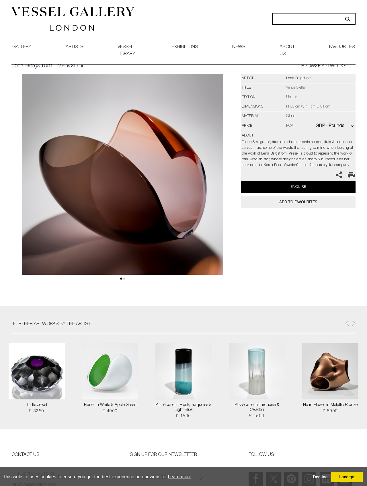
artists (74, 47)
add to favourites (298, 202)
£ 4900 (110, 411)
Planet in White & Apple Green (110, 405)
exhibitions (185, 47)
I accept (347, 477)
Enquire (298, 187)
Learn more (179, 476)
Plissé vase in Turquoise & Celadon (257, 407)
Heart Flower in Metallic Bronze (330, 405)
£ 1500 (183, 416)
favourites (342, 47)
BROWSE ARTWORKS (323, 66)
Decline (320, 477)
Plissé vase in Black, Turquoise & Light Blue (183, 407)
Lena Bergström (31, 66)
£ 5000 (330, 411)
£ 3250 (36, 411)
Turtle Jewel (37, 405)
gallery (21, 47)
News (238, 47)
